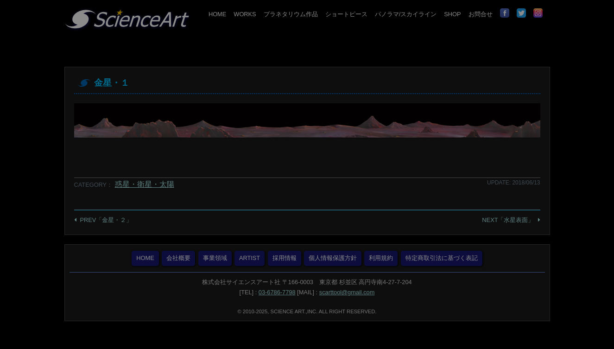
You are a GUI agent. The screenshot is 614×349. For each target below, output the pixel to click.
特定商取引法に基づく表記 (441, 257)
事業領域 (215, 257)
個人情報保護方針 (333, 257)
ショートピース (346, 14)
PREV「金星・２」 (106, 219)
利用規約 (381, 257)
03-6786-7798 (277, 292)
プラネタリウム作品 (291, 14)
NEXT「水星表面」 (508, 219)
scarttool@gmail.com (347, 292)
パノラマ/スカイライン (406, 14)
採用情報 (284, 257)
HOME (217, 14)
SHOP (452, 14)
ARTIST (249, 257)
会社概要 (178, 257)
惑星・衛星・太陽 (144, 184)
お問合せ (480, 14)
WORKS (245, 14)
